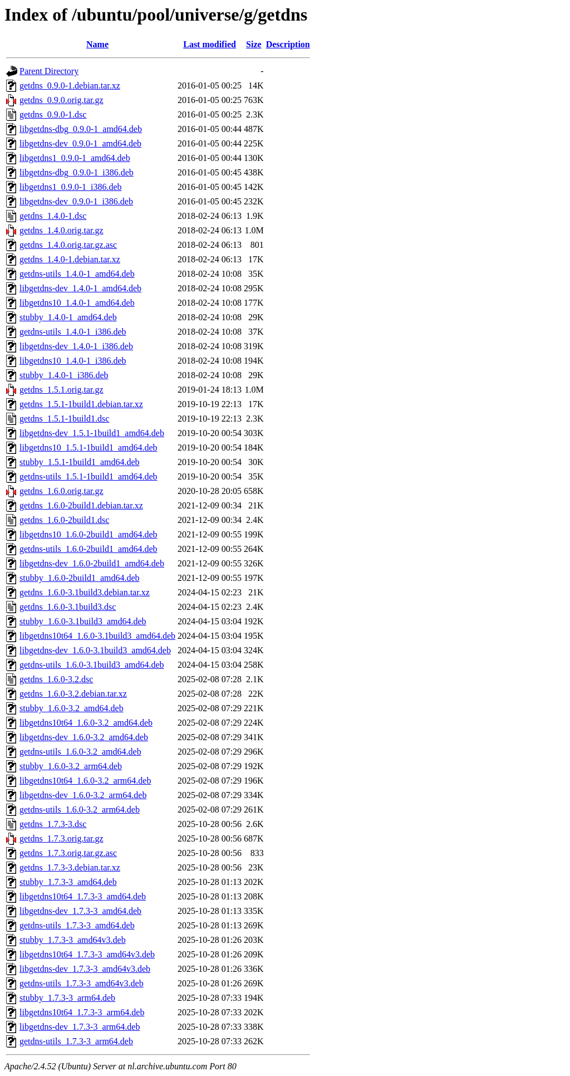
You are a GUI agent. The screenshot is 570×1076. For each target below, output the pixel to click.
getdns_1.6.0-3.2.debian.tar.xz (73, 693)
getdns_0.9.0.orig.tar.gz (61, 100)
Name (97, 44)
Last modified (209, 44)
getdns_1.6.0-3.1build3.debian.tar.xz (84, 592)
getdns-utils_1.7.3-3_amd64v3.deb (81, 983)
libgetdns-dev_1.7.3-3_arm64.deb (79, 1026)
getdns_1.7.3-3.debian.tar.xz (69, 867)
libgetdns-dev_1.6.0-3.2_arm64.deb (82, 795)
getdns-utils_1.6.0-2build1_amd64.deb (88, 549)
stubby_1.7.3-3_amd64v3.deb (72, 940)
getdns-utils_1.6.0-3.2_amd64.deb (80, 751)
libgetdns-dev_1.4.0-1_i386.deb (76, 346)
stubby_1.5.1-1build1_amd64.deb (79, 462)
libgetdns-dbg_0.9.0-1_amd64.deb (80, 129)
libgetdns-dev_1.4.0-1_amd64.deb (80, 288)
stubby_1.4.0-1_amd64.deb (68, 317)
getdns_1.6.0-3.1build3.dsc (67, 607)
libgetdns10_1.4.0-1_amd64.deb (77, 302)
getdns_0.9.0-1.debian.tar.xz (69, 85)
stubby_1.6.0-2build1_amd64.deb (79, 578)
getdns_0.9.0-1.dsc (52, 114)
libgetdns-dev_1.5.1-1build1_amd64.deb (91, 433)
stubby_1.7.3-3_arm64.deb (67, 997)
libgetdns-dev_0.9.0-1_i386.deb (76, 201)
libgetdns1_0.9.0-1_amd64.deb (74, 158)
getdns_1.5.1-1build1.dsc (64, 418)
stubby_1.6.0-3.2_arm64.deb (70, 766)
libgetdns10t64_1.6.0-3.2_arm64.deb (85, 780)
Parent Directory (48, 71)
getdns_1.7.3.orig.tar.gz (61, 838)
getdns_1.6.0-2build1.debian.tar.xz (81, 505)
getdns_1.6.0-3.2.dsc (56, 679)
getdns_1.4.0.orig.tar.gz (61, 230)
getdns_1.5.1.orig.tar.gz (61, 389)
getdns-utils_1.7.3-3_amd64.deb (77, 925)
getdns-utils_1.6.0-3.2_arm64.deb (79, 809)
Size (254, 44)
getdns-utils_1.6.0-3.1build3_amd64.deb (91, 664)
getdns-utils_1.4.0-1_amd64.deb (77, 273)
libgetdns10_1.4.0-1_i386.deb (72, 360)
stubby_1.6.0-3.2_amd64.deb (71, 708)
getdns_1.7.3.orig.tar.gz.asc (68, 853)
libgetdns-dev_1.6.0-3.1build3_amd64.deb (95, 650)
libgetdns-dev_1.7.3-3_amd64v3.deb (84, 969)
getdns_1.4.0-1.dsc (52, 216)
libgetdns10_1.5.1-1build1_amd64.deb (88, 447)
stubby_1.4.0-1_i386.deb (64, 375)
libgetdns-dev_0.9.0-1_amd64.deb (80, 143)
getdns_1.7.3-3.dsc (52, 824)
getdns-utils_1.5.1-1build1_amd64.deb (88, 476)
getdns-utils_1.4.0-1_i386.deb (72, 331)
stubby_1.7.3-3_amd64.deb (68, 882)
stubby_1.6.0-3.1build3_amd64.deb (82, 621)
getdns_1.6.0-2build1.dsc (64, 520)
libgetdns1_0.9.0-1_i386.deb (70, 187)
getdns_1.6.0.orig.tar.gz (61, 491)
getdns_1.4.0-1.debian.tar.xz (69, 259)
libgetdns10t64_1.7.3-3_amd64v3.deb (87, 954)
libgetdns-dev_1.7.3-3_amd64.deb (80, 911)
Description (288, 44)
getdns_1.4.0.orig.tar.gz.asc (68, 245)
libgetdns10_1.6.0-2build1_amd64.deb (88, 534)
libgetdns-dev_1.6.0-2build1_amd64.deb (91, 563)
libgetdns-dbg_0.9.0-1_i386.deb (76, 172)
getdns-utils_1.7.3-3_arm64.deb (76, 1041)
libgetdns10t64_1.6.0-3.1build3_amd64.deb (97, 635)
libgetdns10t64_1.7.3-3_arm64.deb (81, 1012)
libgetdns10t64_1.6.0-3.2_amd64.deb (86, 722)
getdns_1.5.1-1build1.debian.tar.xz (81, 404)
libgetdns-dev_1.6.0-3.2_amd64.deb (83, 737)
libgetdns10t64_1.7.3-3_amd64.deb (82, 896)
